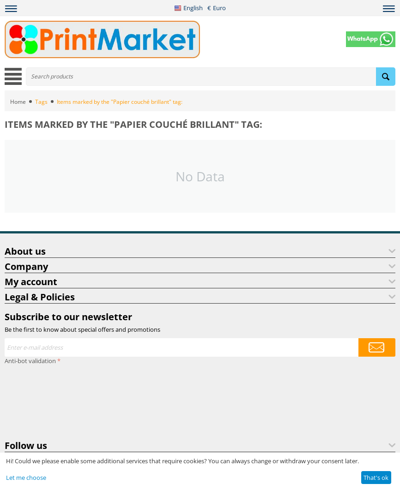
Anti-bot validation (30, 361)
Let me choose (26, 477)
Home (18, 102)
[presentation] (42, 400)
